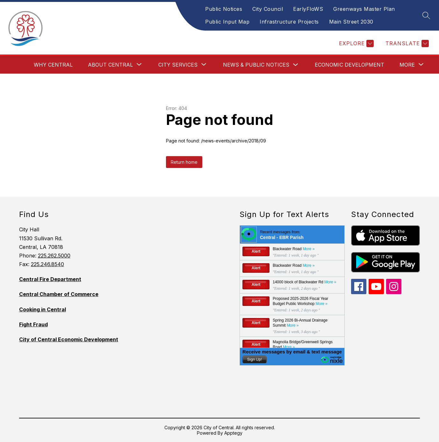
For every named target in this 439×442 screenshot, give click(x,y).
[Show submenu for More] (407, 65)
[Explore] (355, 43)
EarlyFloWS (308, 9)
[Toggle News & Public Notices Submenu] (295, 65)
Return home (184, 162)
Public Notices (223, 9)
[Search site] (426, 15)
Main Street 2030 (351, 21)
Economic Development (349, 65)
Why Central (53, 65)
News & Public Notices (256, 65)
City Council (267, 9)
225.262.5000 (54, 255)
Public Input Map (227, 21)
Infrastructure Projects (289, 21)
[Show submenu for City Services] (178, 65)
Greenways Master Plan (364, 9)
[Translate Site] (406, 43)
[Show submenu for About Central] (110, 65)
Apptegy (233, 433)
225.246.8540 (47, 264)
